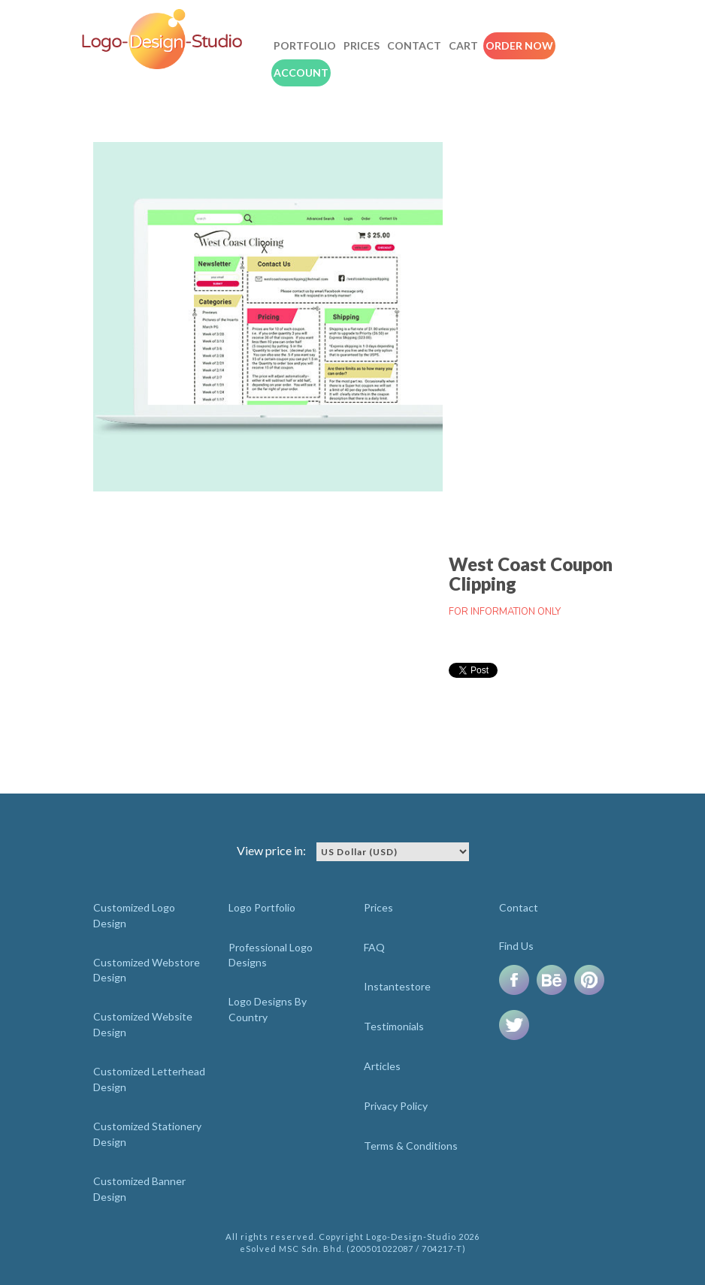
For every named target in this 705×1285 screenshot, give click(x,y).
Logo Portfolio (261, 907)
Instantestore (397, 986)
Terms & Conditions (411, 1145)
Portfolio (305, 45)
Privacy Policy (396, 1105)
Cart (463, 45)
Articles (382, 1066)
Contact (414, 45)
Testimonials (394, 1026)
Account (301, 72)
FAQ (374, 947)
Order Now (519, 45)
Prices (361, 45)
